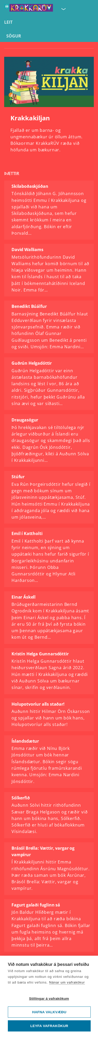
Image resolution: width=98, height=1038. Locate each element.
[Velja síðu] (63, 9)
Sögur (13, 36)
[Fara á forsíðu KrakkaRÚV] (28, 9)
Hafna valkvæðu (49, 1012)
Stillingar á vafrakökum (49, 998)
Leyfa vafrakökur (49, 1026)
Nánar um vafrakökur (67, 982)
